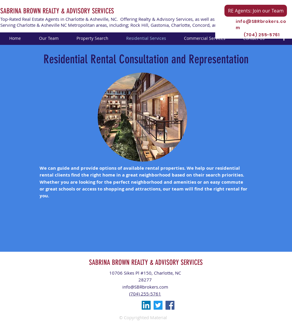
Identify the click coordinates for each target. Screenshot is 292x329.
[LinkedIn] (146, 305)
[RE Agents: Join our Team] (255, 11)
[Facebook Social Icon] (169, 305)
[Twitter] (158, 305)
